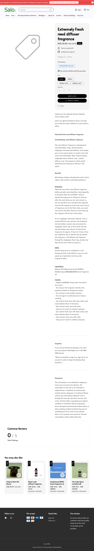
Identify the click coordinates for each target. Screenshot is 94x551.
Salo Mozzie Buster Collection (27, 15)
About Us (51, 15)
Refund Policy (57, 547)
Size (59, 75)
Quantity (60, 87)
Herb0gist (42, 15)
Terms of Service (38, 547)
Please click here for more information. (65, 2)
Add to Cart (72, 96)
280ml (70, 79)
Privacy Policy (48, 547)
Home (7, 15)
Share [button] (61, 106)
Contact (58, 15)
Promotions (62, 62)
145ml (61, 79)
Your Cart (80, 15)
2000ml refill (76, 83)
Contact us (51, 520)
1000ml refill (64, 83)
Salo (12, 15)
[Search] (51, 9)
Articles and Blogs (69, 15)
